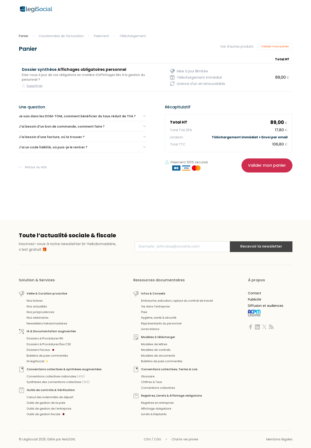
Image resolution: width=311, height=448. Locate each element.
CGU (157, 439)
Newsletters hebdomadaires (47, 323)
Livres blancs (150, 329)
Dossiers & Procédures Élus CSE (49, 344)
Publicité (254, 299)
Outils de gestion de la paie (46, 403)
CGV (147, 439)
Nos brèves (35, 301)
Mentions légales (279, 439)
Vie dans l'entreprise (155, 306)
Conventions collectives (158, 388)
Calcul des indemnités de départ (50, 397)
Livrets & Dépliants (154, 414)
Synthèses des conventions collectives (58, 382)
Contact (254, 293)
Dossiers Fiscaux (40, 350)
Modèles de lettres (154, 344)
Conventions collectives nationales (56, 376)
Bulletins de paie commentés (47, 356)
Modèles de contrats (156, 350)
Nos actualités (37, 306)
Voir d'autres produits (236, 46)
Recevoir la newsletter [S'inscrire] (261, 246)
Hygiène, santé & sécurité (158, 318)
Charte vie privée (184, 439)
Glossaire (148, 376)
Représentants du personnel (161, 323)
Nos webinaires (38, 318)
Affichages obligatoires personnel (74, 69)
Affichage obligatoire (156, 408)
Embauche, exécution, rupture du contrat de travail (177, 301)
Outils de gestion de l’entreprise (49, 408)
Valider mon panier (275, 46)
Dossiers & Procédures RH (45, 338)
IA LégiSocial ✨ (37, 361)
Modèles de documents (158, 356)
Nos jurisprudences (40, 312)
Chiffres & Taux (151, 382)
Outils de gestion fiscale (46, 414)
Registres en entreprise (157, 403)
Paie (144, 312)
